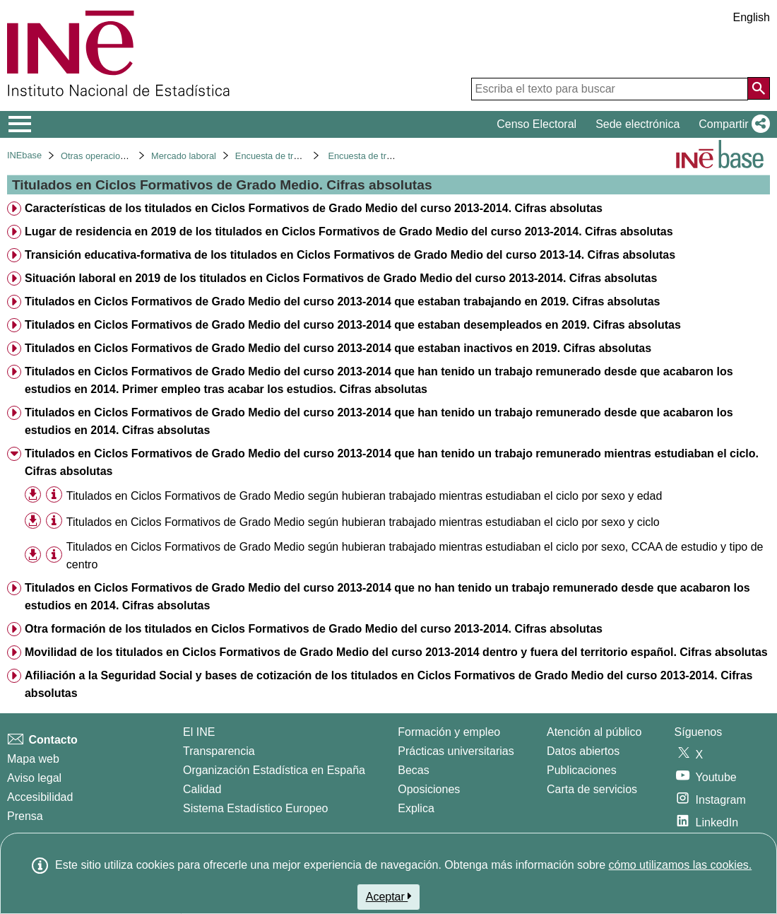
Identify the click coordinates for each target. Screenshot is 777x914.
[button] (731, 124)
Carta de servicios (592, 789)
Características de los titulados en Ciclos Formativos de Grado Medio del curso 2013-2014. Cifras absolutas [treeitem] (314, 208)
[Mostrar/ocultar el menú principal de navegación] (20, 124)
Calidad (202, 789)
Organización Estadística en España (274, 770)
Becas (413, 770)
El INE (199, 732)
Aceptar (389, 896)
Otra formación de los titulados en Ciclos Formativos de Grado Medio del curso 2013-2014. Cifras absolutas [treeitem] (314, 629)
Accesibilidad (40, 797)
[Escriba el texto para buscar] (609, 89)
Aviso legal (34, 778)
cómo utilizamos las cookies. (680, 865)
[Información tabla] (54, 495)
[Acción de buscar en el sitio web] (758, 88)
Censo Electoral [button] (536, 124)
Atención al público (594, 732)
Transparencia (219, 751)
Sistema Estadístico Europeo (255, 808)
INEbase (24, 155)
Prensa (25, 816)
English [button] (751, 17)
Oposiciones (429, 789)
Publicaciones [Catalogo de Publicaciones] (582, 770)
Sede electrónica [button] (637, 124)
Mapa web (33, 759)
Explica (416, 808)
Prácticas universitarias (456, 751)
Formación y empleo (449, 732)
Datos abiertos (583, 751)
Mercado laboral (183, 156)
